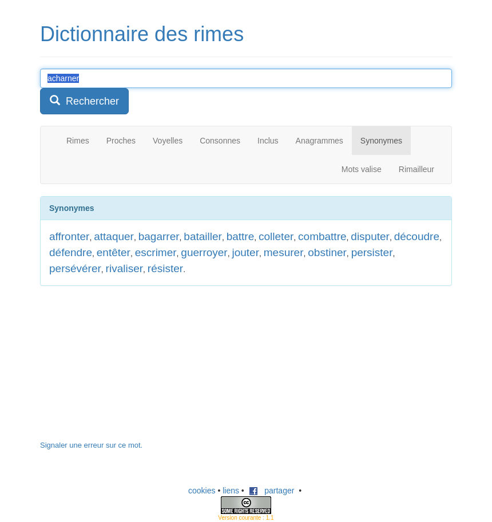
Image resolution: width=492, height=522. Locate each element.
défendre (70, 252)
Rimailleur (416, 169)
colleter (276, 236)
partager (272, 490)
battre (241, 236)
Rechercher (84, 101)
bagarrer (159, 236)
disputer (370, 236)
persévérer (75, 268)
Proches (121, 140)
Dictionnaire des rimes (142, 34)
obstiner (327, 252)
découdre (416, 236)
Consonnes (220, 140)
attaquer (114, 236)
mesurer (284, 252)
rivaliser (124, 268)
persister (372, 252)
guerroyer (204, 252)
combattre (322, 236)
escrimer (156, 252)
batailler (203, 236)
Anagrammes (319, 140)
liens (231, 490)
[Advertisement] (126, 368)
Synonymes (381, 140)
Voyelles (167, 140)
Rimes (77, 140)
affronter (69, 236)
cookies (201, 490)
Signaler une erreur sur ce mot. (91, 445)
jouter (245, 252)
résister (165, 268)
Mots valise (362, 169)
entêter (113, 252)
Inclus (268, 140)
